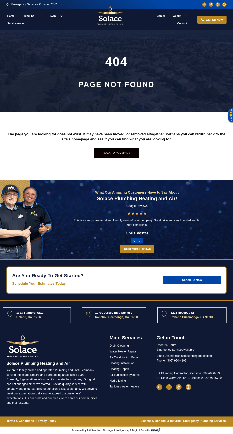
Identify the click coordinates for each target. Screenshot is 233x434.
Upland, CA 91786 (28, 317)
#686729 (214, 373)
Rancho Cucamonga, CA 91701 (192, 317)
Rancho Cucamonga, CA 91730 (116, 317)
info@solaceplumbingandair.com (191, 355)
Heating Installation (122, 363)
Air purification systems (124, 374)
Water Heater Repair (123, 351)
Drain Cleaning (119, 345)
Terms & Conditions (20, 420)
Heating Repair (119, 369)
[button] (230, 115)
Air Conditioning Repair (124, 357)
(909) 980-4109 (176, 360)
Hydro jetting (118, 380)
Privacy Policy (46, 420)
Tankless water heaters (124, 386)
